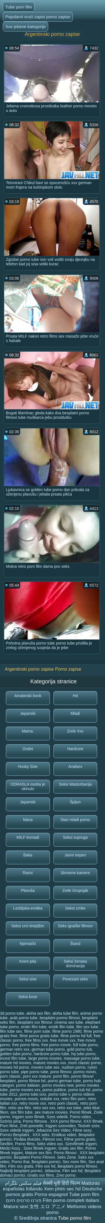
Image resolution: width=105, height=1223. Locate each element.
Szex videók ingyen (17, 1130)
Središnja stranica (38, 1218)
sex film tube (21, 1112)
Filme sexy (82, 1130)
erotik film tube (61, 1027)
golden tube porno (16, 1054)
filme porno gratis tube (39, 1036)
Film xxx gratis (20, 1166)
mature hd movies (15, 1063)
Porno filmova (35, 1121)
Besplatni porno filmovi (77, 1166)
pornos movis (26, 1099)
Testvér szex (89, 1125)
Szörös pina (10, 1121)
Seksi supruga (75, 837)
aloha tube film (65, 1013)
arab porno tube (24, 1018)
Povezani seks (75, 979)
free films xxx (36, 1040)
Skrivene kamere (75, 873)
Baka (27, 855)
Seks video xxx (50, 1143)
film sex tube (87, 1027)
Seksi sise (28, 979)
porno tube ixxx (33, 1094)
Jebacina (52, 1170)
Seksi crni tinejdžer (28, 926)
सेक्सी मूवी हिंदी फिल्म (61, 1183)
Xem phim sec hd (62, 1189)
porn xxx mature (37, 1076)
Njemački (28, 943)
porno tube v (59, 1094)
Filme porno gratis (79, 1139)
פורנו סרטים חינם (23, 1200)
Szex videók (57, 1117)
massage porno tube (82, 1058)
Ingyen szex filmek (28, 1117)
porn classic (10, 1076)
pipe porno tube (34, 1072)
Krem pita (27, 961)
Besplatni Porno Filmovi (34, 1157)
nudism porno (73, 1067)
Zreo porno (65, 1175)
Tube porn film (18, 6)
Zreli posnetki (31, 1125)
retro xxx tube (69, 1108)
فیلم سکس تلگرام (23, 1183)
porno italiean (28, 1085)
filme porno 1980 (66, 1031)
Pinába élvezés (27, 1139)
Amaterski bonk (27, 695)
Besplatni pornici (46, 1161)
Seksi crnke (75, 908)
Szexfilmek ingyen (81, 1143)
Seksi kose (27, 996)
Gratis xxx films (40, 1175)
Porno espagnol (51, 1194)
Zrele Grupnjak (75, 890)
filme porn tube (37, 1031)
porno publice (54, 1090)
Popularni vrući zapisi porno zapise (37, 16)
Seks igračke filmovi (75, 926)
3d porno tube (12, 1013)
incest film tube (13, 1058)
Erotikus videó (64, 1134)
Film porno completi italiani (71, 1200)
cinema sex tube (69, 1022)
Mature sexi (16, 1206)
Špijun (75, 802)
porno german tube (64, 1081)
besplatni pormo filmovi (60, 1018)
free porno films (25, 1045)
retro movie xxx (32, 1103)
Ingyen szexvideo (60, 1125)
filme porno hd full (76, 1036)
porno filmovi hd (32, 1081)
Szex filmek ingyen (40, 1148)
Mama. (28, 731)
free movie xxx (62, 1040)
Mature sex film (38, 1152)
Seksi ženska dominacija (75, 963)
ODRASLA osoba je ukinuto (28, 786)
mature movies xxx (49, 1063)
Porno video (80, 1117)
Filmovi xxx (52, 1139)
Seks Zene (66, 1157)
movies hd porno (14, 1067)
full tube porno (85, 1045)
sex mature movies (51, 1112)
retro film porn (73, 1099)
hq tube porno (83, 1054)
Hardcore (75, 749)
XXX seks (41, 1134)
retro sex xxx (44, 1108)
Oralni (28, 749)
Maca (27, 819)
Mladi (75, 713)
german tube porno (48, 1049)
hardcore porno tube (51, 1054)
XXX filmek (92, 1121)
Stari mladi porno (75, 819)
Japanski (28, 713)
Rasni (28, 873)
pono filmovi (60, 1072)
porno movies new (57, 1085)
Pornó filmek (81, 1112)
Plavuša (28, 890)
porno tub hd (79, 1090)
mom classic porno (84, 1063)
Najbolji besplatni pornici (21, 1170)
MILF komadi (28, 837)
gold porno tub (79, 1049)
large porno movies (45, 1058)
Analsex (75, 766)
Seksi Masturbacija (75, 784)
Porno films (25, 1143)
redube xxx (49, 1099)
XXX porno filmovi (65, 1121)
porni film (61, 1076)
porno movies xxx (25, 1090)
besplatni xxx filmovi (34, 1022)
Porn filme (9, 1125)
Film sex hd (72, 1170)
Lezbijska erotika (27, 908)
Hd (75, 695)
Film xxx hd (45, 1166)
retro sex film (19, 1108)
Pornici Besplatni (15, 1134)
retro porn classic (63, 1103)
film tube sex (11, 1031)
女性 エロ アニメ (47, 1206)
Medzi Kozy (10, 1148)
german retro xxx (14, 1049)
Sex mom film (74, 1161)
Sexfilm (6, 1143)
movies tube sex (45, 1067)
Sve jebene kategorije (25, 26)
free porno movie (56, 1045)
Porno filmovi (66, 1152)
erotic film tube (33, 1027)
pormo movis (84, 1072)
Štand (75, 943)
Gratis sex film (71, 1148)
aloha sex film (38, 1013)
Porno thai (20, 1161)
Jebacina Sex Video (53, 1130)
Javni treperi (75, 855)
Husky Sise (28, 766)
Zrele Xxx (75, 731)
